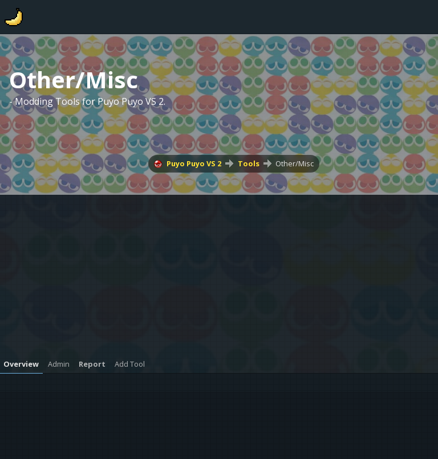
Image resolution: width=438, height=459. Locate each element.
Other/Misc (294, 163)
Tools (248, 163)
